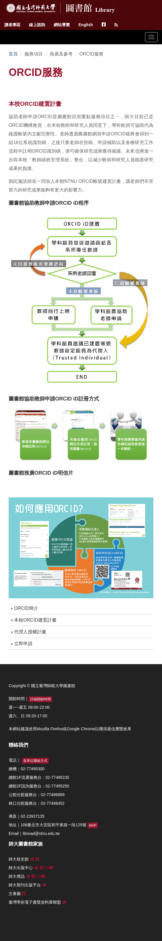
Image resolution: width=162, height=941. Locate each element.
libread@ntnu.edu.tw (41, 833)
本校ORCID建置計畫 (34, 620)
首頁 (13, 53)
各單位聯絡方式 (35, 761)
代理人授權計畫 (28, 631)
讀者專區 (12, 24)
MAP (93, 825)
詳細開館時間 (40, 699)
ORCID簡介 (24, 608)
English (85, 24)
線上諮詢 (37, 24)
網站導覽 (62, 24)
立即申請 (21, 643)
